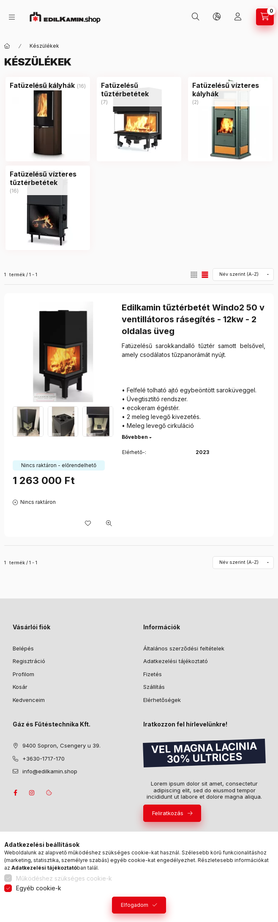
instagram (32, 792)
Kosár (20, 686)
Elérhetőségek (162, 699)
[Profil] (237, 16)
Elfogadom (134, 905)
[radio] (194, 275)
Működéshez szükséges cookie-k (64, 878)
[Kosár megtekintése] (265, 16)
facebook (15, 792)
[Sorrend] (243, 274)
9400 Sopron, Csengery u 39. (61, 745)
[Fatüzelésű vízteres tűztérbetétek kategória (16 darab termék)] (48, 178)
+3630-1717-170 (43, 758)
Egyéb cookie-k (38, 888)
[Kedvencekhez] (87, 523)
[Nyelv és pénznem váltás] (216, 16)
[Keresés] (195, 16)
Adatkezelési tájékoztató (175, 661)
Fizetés (152, 674)
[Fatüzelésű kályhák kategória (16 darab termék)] (42, 85)
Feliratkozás (167, 813)
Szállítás (154, 686)
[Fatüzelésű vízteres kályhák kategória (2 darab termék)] (230, 89)
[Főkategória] (7, 46)
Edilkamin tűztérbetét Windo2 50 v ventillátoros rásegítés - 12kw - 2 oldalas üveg (193, 319)
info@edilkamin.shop (49, 771)
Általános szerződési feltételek (183, 648)
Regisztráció (29, 661)
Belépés (23, 648)
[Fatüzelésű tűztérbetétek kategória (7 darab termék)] (139, 89)
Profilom (23, 674)
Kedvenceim (29, 699)
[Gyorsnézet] (109, 523)
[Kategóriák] (11, 17)
